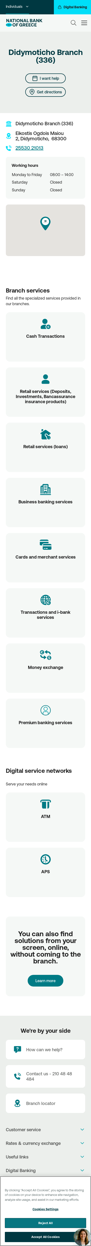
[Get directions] (45, 92)
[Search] (73, 23)
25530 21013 (24, 148)
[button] (45, 223)
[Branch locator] (45, 1103)
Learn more (45, 981)
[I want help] (45, 78)
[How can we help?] (45, 1049)
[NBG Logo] (24, 23)
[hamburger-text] (84, 22)
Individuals (17, 6)
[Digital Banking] (72, 7)
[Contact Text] (45, 1076)
